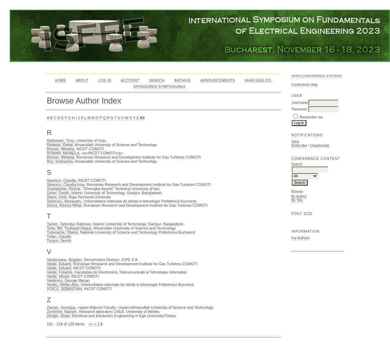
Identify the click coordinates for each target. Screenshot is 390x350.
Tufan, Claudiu (59, 236)
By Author (299, 196)
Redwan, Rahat (60, 145)
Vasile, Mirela (58, 276)
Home (60, 80)
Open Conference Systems (316, 76)
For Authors (300, 238)
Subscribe (299, 145)
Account (130, 80)
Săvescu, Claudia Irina (65, 184)
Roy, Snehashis (60, 161)
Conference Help (304, 85)
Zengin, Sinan (58, 316)
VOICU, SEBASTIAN (64, 289)
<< (91, 324)
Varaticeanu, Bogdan (64, 260)
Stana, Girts (57, 197)
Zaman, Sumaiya (61, 307)
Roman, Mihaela (60, 149)
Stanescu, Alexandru (64, 201)
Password (299, 109)
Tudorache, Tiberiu (62, 232)
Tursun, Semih (59, 241)
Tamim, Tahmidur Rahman (69, 224)
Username (300, 103)
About (82, 80)
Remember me (311, 117)
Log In (104, 80)
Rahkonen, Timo (60, 140)
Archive (182, 80)
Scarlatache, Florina (63, 189)
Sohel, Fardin (58, 193)
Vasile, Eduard (59, 264)
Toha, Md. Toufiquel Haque (69, 228)
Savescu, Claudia (61, 180)
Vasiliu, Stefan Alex (63, 284)
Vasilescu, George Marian (68, 280)
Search (157, 80)
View (295, 142)
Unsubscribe (319, 145)
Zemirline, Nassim (62, 311)
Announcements (218, 80)
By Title (297, 200)
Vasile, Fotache (59, 272)
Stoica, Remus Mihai (64, 205)
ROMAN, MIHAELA (63, 153)
